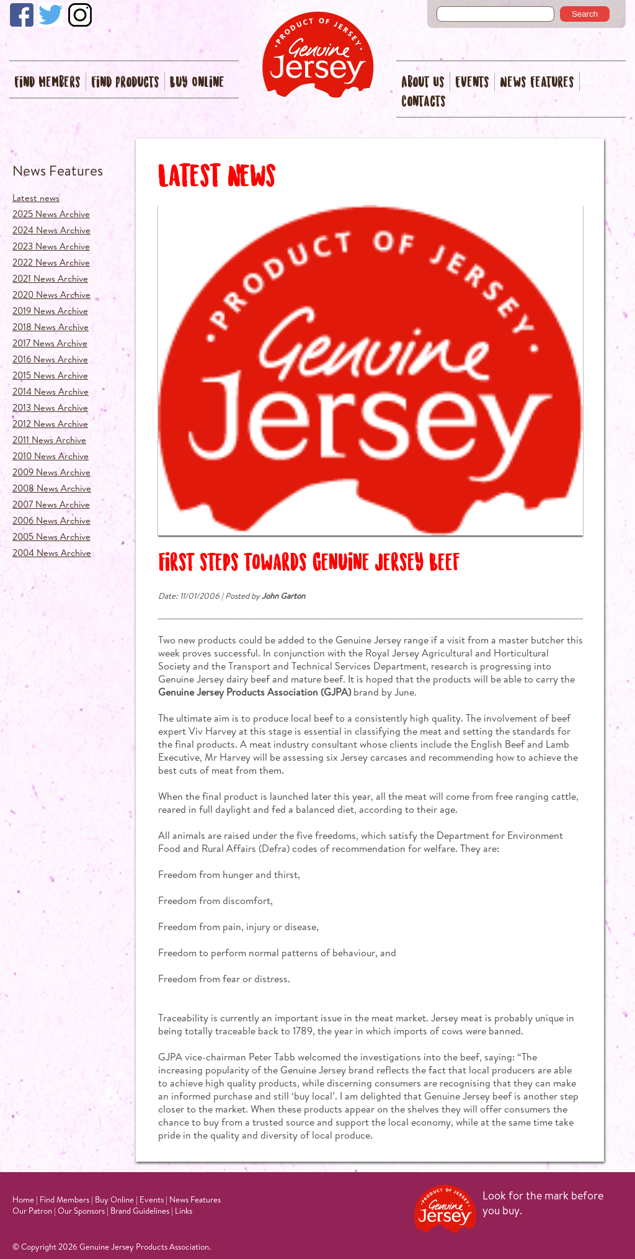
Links (183, 1210)
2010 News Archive (50, 456)
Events (472, 83)
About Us (423, 83)
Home (23, 1199)
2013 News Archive (50, 407)
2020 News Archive (51, 294)
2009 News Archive (51, 472)
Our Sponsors (81, 1210)
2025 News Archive (51, 214)
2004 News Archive (51, 552)
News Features (537, 83)
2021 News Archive (50, 278)
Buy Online (197, 83)
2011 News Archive (49, 440)
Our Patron (32, 1210)
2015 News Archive (50, 375)
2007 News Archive (51, 504)
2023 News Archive (51, 246)
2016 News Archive (50, 359)
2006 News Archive (51, 520)
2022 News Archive (51, 262)
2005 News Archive (51, 536)
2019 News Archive (50, 310)
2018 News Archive (50, 327)
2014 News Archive (50, 391)
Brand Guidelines (139, 1210)
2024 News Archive (51, 230)
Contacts (423, 102)
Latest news (36, 198)
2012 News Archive (50, 423)
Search (585, 14)
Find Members (47, 83)
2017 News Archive (49, 343)
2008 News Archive (51, 488)
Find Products (125, 83)
